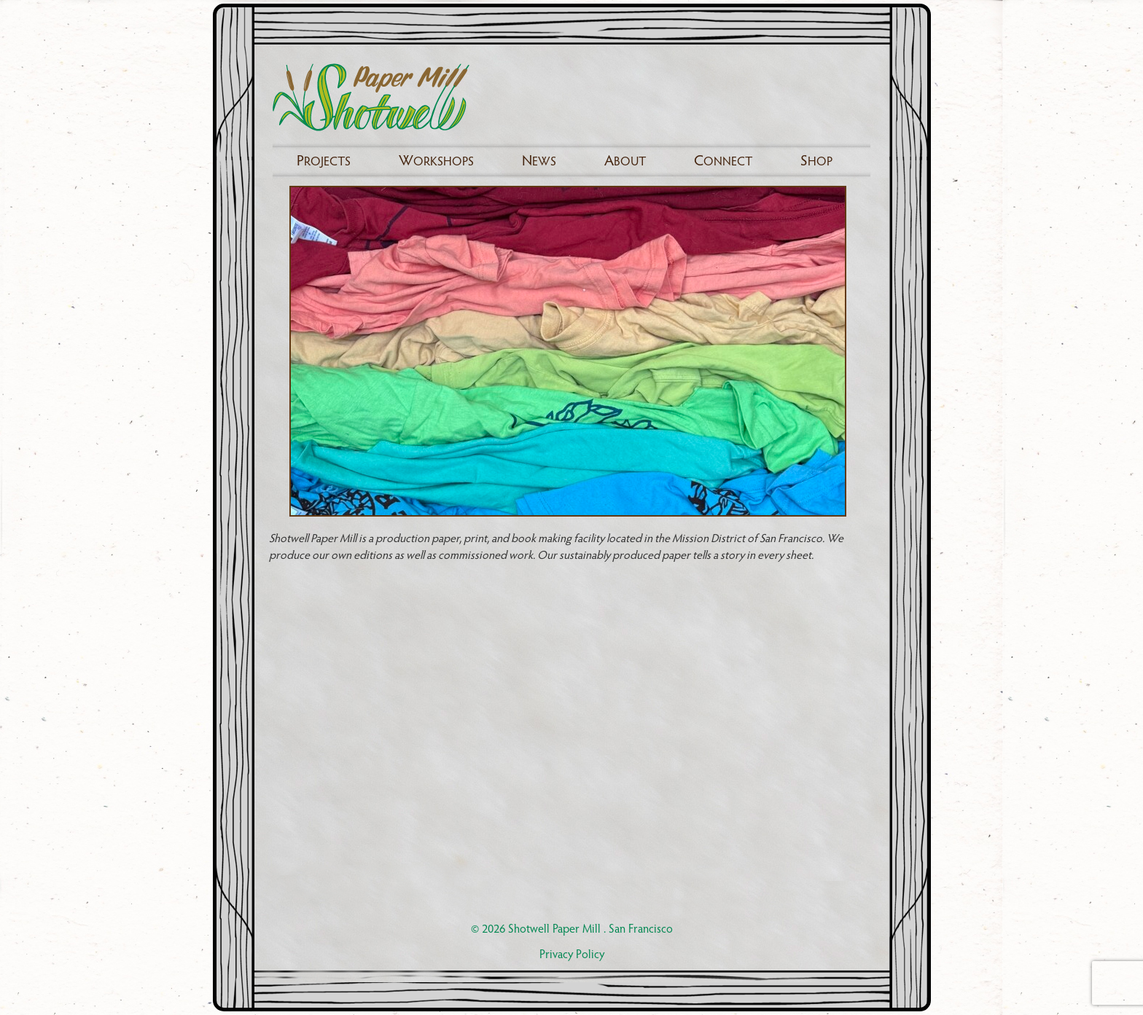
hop (816, 161)
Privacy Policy (571, 955)
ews (539, 161)
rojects (324, 161)
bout (625, 161)
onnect (723, 161)
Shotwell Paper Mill (554, 930)
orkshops (436, 161)
